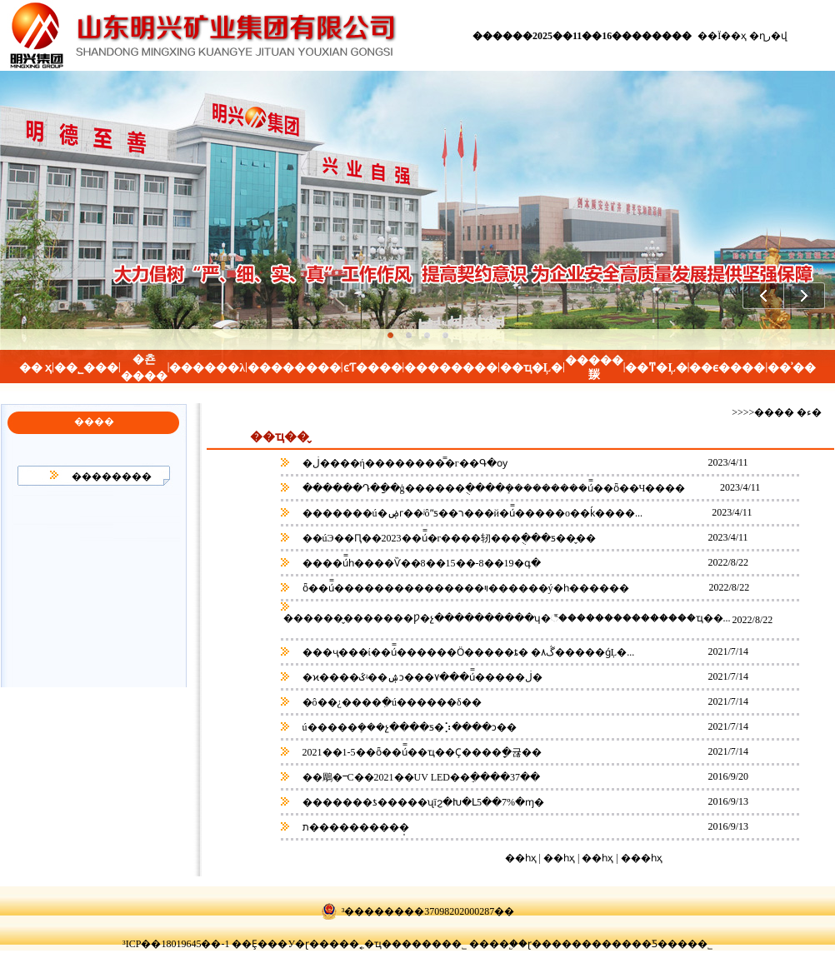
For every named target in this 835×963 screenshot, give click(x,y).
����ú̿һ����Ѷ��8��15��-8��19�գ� (420, 563)
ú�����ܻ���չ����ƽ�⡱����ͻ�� (408, 727)
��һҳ (599, 858)
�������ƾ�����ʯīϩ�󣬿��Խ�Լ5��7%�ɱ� (422, 802)
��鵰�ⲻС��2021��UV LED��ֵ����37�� (420, 777)
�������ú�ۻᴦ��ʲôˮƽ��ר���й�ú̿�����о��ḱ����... (472, 513)
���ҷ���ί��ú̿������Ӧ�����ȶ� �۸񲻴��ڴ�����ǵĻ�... (469, 652)
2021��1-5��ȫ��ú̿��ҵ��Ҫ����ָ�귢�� (421, 752)
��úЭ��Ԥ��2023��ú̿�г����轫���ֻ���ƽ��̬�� (448, 538)
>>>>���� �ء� (777, 412)
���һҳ (641, 858)
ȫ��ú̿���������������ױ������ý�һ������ (464, 588)
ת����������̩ (354, 827)
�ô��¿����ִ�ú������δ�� (391, 702)
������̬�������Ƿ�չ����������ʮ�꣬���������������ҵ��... (506, 618)
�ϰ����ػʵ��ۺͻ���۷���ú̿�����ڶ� (421, 677)
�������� (112, 476)
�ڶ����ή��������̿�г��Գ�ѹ (404, 463)
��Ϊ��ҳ (722, 36)
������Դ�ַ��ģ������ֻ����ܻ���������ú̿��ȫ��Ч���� (493, 488)
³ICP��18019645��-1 (175, 944)
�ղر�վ (768, 36)
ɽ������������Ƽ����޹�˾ (620, 944)
